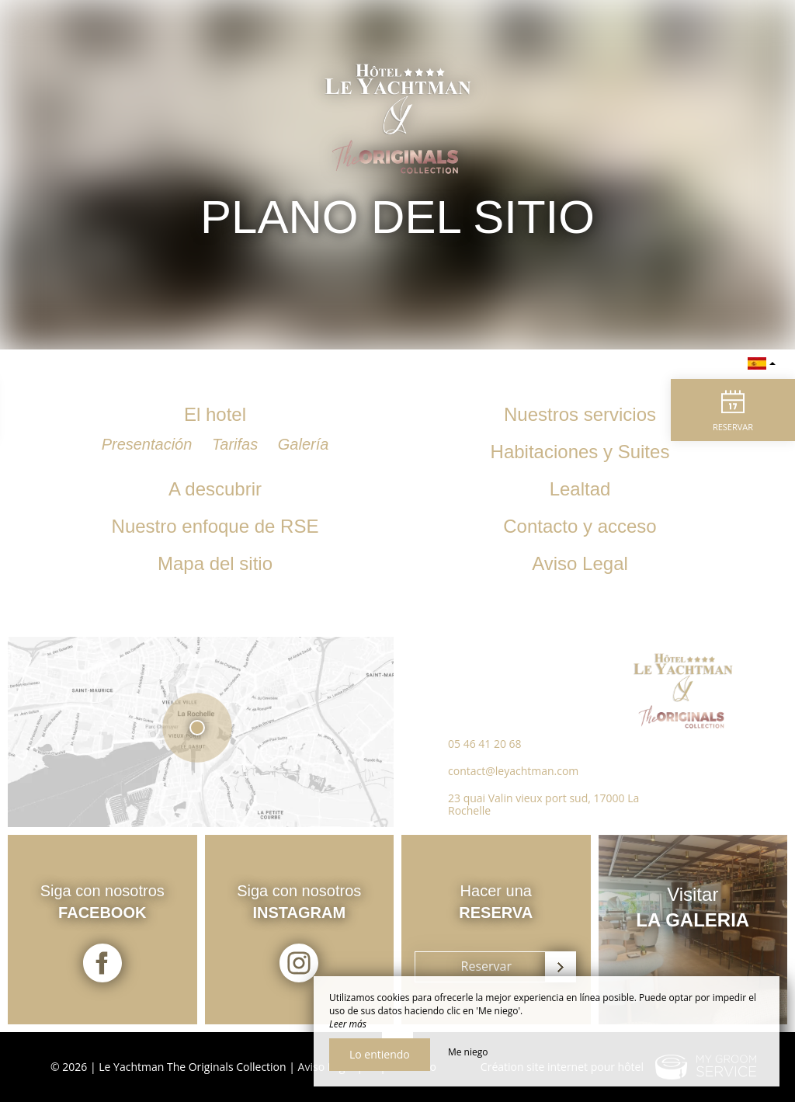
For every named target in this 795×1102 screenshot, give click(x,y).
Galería (303, 444)
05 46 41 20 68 (485, 743)
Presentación (149, 444)
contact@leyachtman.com (513, 770)
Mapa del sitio (215, 563)
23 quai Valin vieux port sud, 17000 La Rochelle (543, 805)
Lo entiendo (379, 1054)
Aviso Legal (580, 563)
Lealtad (580, 488)
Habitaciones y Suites (580, 451)
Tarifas (237, 444)
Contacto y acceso (579, 526)
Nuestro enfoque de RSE (215, 526)
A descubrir (215, 488)
